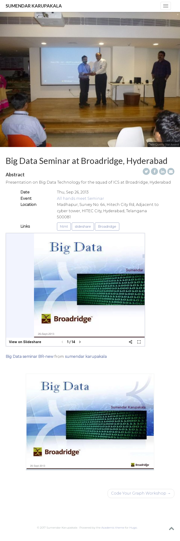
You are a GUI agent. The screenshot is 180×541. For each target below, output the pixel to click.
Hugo (133, 527)
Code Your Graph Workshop (141, 493)
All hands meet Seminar (80, 198)
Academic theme (112, 527)
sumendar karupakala (86, 356)
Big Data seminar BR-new (29, 356)
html (64, 226)
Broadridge (107, 226)
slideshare (83, 226)
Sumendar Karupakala (34, 5)
